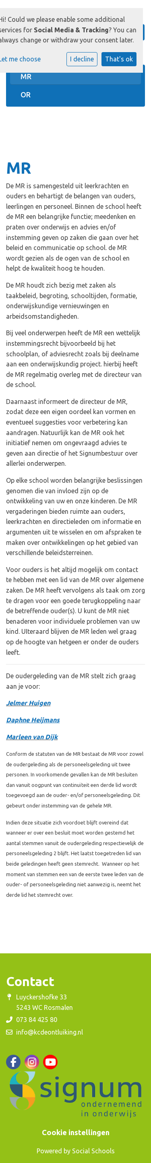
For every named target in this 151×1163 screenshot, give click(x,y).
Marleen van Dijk (32, 736)
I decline (82, 59)
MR (26, 76)
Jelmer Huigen (28, 703)
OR (26, 94)
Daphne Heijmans (33, 719)
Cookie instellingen (76, 1132)
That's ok (119, 59)
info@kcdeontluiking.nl (49, 1032)
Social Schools (93, 1151)
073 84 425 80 (36, 1019)
